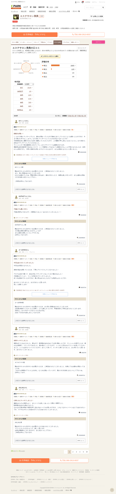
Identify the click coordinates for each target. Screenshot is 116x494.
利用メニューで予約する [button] (50, 159)
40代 (21, 102)
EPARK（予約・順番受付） (18, 479)
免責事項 (87, 472)
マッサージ (14, 11)
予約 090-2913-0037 (81, 35)
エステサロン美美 (64, 11)
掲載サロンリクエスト (78, 470)
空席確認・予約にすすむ (34, 34)
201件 (30, 87)
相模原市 (32, 11)
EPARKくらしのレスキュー (30, 482)
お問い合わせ (57, 470)
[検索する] (103, 7)
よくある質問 (49, 470)
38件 (30, 106)
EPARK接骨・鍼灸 (16, 482)
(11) (66, 42)
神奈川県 (23, 11)
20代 (21, 95)
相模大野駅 (52, 11)
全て (21, 87)
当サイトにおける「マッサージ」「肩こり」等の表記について (42, 472)
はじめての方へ (28, 470)
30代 (21, 99)
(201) (57, 42)
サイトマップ (74, 472)
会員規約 (36, 470)
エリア (25, 7)
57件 (30, 99)
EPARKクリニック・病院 (44, 479)
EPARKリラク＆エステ (16, 7)
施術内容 (41, 7)
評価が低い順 (81, 116)
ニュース (68, 470)
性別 (78, 2)
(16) (43, 42)
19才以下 (20, 91)
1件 (31, 91)
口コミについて (82, 48)
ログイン (94, 2)
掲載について (19, 470)
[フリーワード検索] (92, 7)
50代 (21, 106)
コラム (63, 470)
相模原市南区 (42, 11)
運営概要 (81, 472)
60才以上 (20, 110)
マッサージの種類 (94, 470)
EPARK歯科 (31, 479)
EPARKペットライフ (46, 482)
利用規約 (42, 470)
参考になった (81, 189)
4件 (31, 110)
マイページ (102, 2)
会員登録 (87, 2)
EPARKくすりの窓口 (58, 479)
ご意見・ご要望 (52, 7)
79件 (30, 102)
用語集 (87, 470)
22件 (30, 95)
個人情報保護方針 (65, 472)
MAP (41, 16)
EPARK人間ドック (72, 479)
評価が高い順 (72, 116)
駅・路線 (33, 7)
